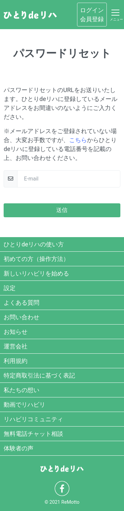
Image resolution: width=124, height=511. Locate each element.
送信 (62, 210)
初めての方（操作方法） (36, 258)
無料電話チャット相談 (33, 433)
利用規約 (15, 360)
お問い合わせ (21, 317)
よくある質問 (21, 302)
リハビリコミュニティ (33, 419)
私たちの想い (21, 389)
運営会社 (15, 346)
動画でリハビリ (24, 404)
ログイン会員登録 (92, 15)
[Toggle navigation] (115, 15)
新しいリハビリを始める (36, 273)
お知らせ (15, 331)
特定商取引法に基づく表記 (39, 375)
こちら (78, 139)
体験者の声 (18, 448)
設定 (10, 287)
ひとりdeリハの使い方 (34, 244)
